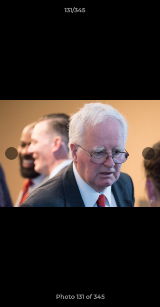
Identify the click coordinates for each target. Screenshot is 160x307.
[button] (129, 12)
